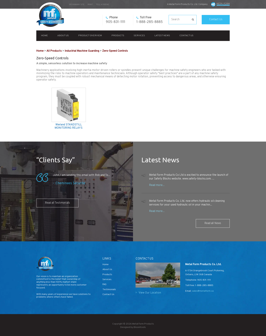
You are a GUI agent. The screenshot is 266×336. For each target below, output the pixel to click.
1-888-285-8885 (149, 20)
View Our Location (150, 293)
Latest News (162, 35)
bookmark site (76, 4)
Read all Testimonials (57, 203)
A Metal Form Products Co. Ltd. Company (187, 4)
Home (44, 35)
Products (117, 35)
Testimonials (109, 289)
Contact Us (215, 19)
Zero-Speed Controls (115, 51)
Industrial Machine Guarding (82, 51)
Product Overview (90, 35)
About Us (63, 35)
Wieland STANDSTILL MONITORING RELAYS (68, 126)
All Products (54, 51)
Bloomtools (140, 328)
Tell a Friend (102, 4)
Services (139, 35)
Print (90, 4)
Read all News (212, 223)
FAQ (104, 284)
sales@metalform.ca (202, 291)
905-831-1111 (115, 20)
